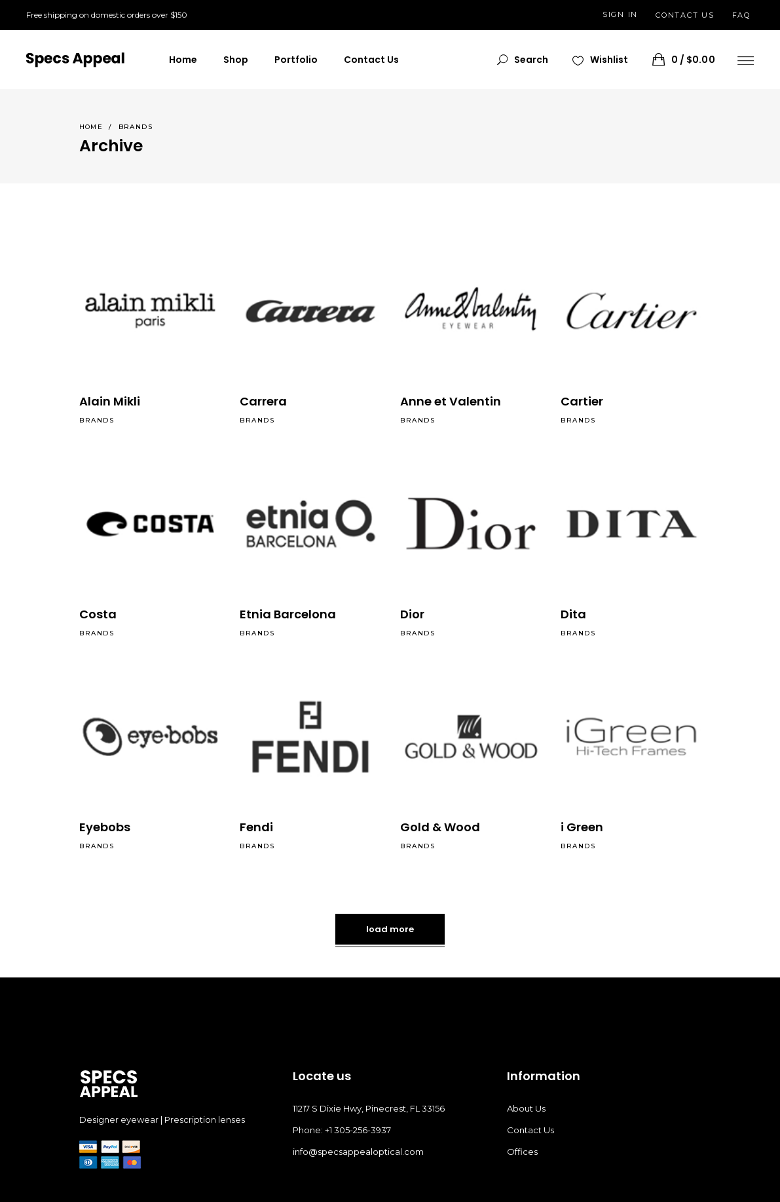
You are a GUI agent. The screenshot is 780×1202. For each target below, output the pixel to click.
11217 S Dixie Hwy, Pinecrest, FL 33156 (369, 1108)
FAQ (741, 15)
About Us (526, 1108)
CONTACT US (685, 15)
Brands (97, 420)
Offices (522, 1151)
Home (91, 126)
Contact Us (530, 1130)
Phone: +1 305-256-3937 (342, 1130)
